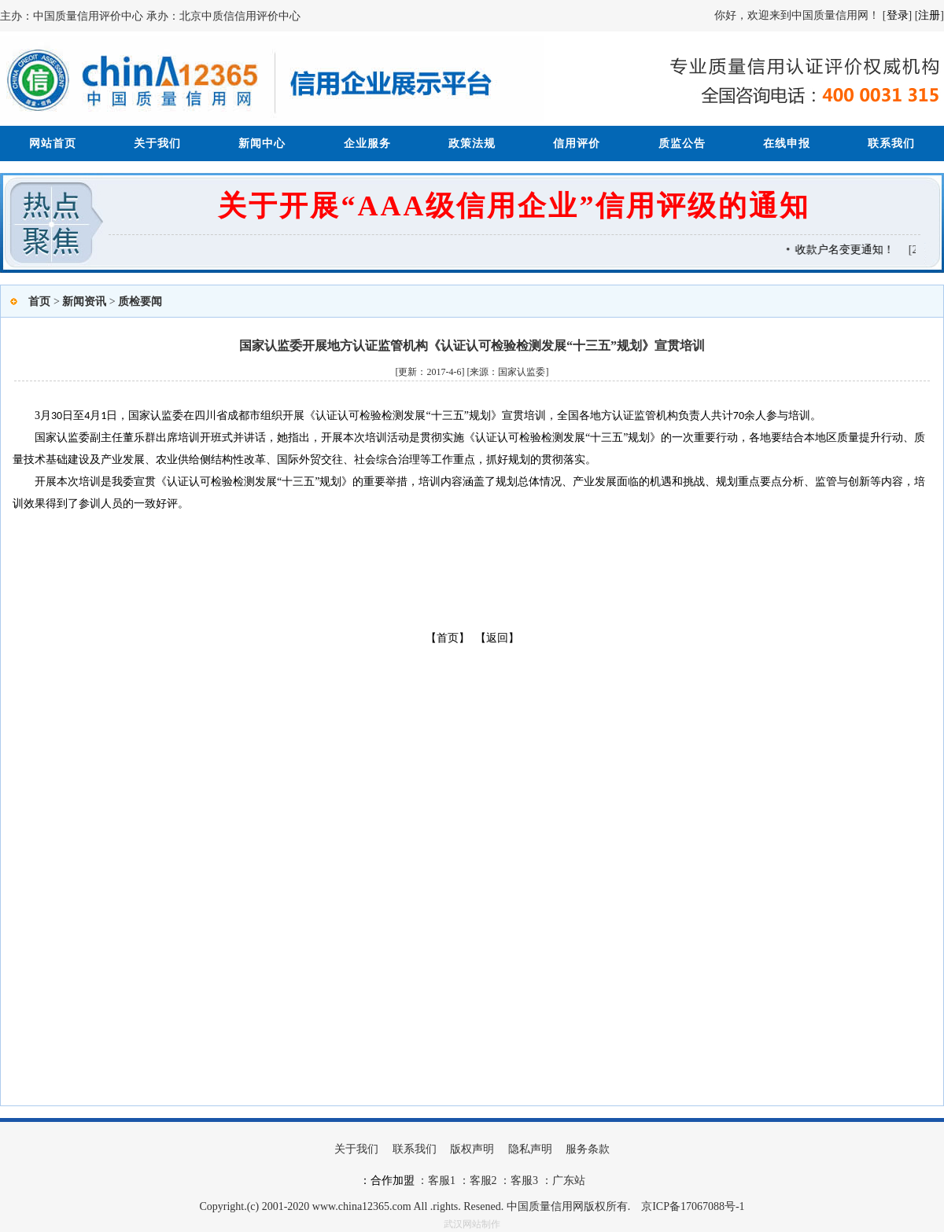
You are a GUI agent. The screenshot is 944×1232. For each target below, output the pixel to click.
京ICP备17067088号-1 (692, 1206)
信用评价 (576, 143)
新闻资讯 (84, 301)
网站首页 (52, 143)
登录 (898, 15)
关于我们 (157, 143)
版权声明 (472, 1149)
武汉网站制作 (472, 1224)
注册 (929, 15)
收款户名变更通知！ (864, 250)
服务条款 (588, 1149)
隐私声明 (530, 1149)
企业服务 (367, 143)
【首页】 (448, 638)
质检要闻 (140, 301)
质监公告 (682, 143)
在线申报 (786, 143)
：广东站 (561, 1180)
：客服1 (436, 1180)
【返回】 (497, 638)
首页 (39, 301)
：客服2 (478, 1180)
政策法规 (472, 143)
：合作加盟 (387, 1180)
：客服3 (518, 1180)
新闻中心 (262, 143)
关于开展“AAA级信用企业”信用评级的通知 (514, 206)
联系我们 (891, 143)
